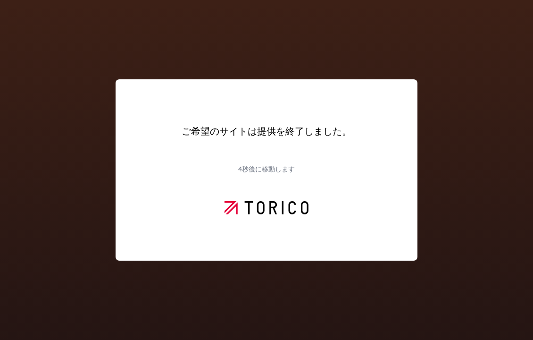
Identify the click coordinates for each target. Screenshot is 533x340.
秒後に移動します (266, 168)
